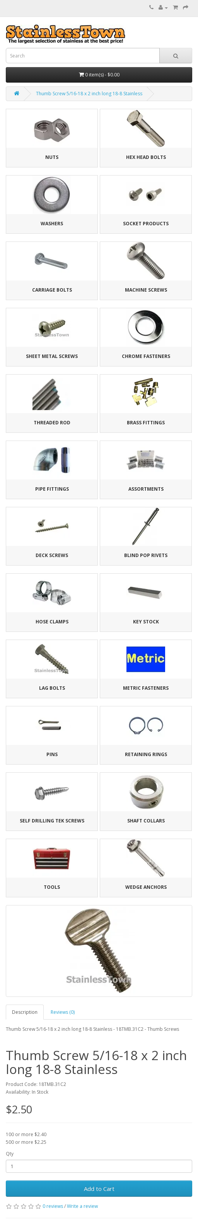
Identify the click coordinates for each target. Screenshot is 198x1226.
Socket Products (146, 223)
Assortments (146, 489)
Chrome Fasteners (146, 356)
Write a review (82, 1206)
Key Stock (146, 621)
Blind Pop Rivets (145, 555)
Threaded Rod (52, 422)
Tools (52, 887)
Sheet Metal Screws (52, 356)
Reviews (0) (63, 1012)
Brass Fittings (146, 422)
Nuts (51, 157)
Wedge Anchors (146, 887)
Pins (52, 754)
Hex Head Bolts (146, 157)
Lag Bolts (52, 688)
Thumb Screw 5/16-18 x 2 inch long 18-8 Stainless (89, 93)
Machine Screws (146, 290)
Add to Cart (99, 1188)
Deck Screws (52, 555)
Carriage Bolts (52, 290)
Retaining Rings (146, 754)
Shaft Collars (146, 820)
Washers (52, 223)
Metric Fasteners (146, 688)
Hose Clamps (52, 621)
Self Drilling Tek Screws (52, 820)
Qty (10, 1153)
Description (25, 1012)
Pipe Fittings (52, 489)
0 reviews (53, 1206)
